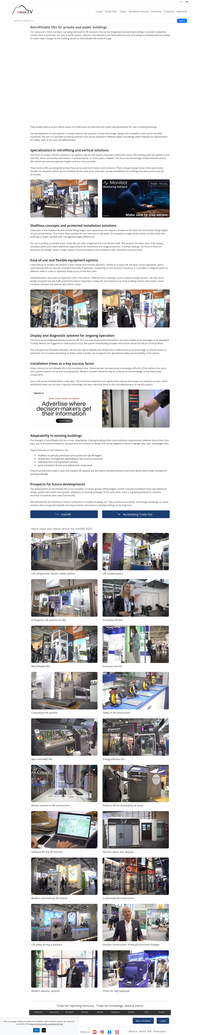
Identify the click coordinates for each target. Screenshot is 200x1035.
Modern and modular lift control (49, 898)
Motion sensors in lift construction (50, 805)
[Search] (100, 20)
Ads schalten (143, 1020)
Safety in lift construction (116, 712)
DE (181, 1)
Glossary (84, 1012)
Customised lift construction (118, 898)
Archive (131, 1012)
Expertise (157, 11)
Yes (36, 1030)
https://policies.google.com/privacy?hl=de (46, 1024)
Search (182, 20)
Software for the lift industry (47, 851)
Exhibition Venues (140, 11)
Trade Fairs (112, 11)
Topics (124, 11)
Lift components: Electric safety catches (53, 573)
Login (163, 1020)
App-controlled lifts (42, 759)
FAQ (146, 1012)
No (43, 1030)
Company (170, 11)
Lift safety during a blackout (46, 944)
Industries (115, 1012)
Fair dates (69, 1012)
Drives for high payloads (116, 991)
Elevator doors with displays (118, 851)
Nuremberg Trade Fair (138, 514)
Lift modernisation (113, 573)
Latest (100, 11)
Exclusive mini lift (112, 666)
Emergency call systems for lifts (48, 620)
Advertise (183, 11)
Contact (161, 1012)
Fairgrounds (54, 1012)
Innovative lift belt (113, 620)
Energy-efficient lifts (114, 759)
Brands (100, 1012)
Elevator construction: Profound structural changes (131, 944)
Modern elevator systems (45, 991)
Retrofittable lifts (40, 666)
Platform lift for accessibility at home (123, 805)
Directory (38, 1012)
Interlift (66, 514)
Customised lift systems (44, 712)
